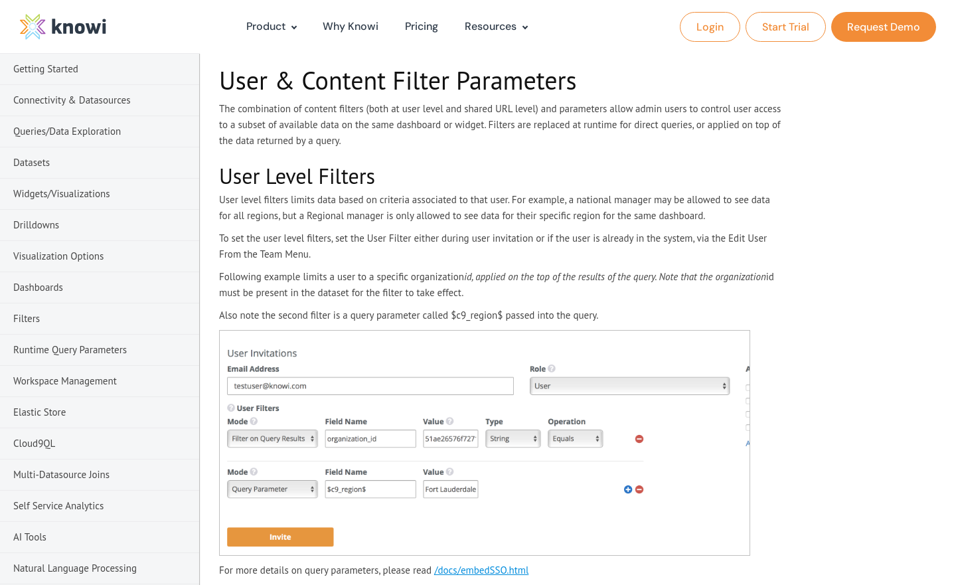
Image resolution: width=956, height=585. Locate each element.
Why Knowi (350, 26)
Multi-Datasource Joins (61, 474)
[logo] (63, 27)
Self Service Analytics (58, 505)
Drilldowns (36, 224)
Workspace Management (65, 381)
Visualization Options (58, 256)
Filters (26, 318)
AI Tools (29, 537)
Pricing (421, 26)
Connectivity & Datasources (72, 100)
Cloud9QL (34, 443)
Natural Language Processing (75, 568)
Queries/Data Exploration (67, 131)
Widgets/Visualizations (61, 193)
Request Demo (883, 27)
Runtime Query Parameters (70, 349)
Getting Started (45, 68)
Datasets (31, 162)
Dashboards (38, 287)
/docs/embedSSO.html (481, 570)
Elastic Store (39, 412)
